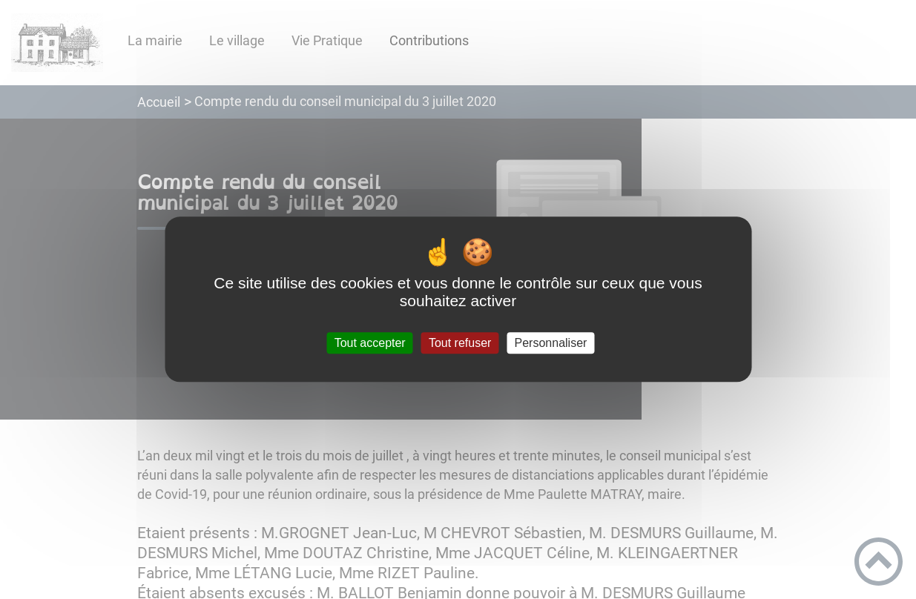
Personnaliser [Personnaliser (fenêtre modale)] (551, 343)
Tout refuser (460, 343)
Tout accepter (370, 343)
